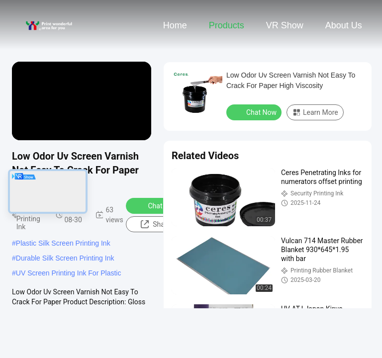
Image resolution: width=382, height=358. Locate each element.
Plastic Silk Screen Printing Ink (63, 243)
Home (175, 25)
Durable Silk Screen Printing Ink (65, 258)
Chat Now (157, 205)
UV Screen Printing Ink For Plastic (68, 273)
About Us (343, 25)
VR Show (284, 25)
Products (226, 25)
